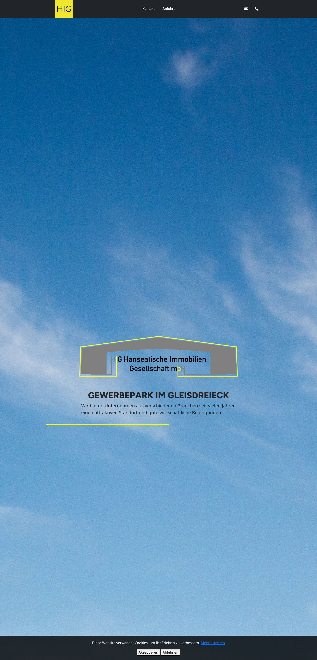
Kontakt (148, 9)
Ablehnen (171, 652)
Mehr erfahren (213, 642)
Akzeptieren (148, 652)
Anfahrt (168, 9)
